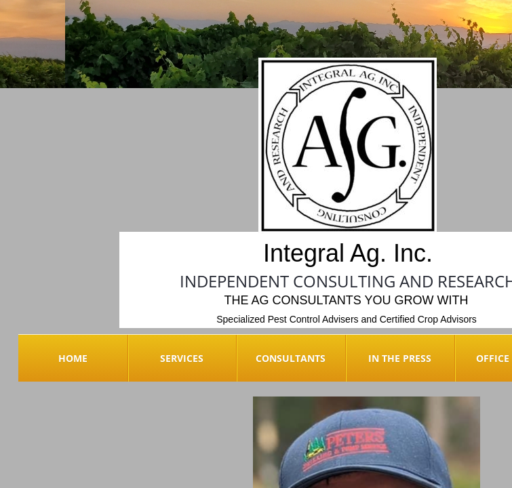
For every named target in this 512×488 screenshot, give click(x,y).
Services (181, 358)
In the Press (399, 358)
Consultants (291, 358)
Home (72, 358)
